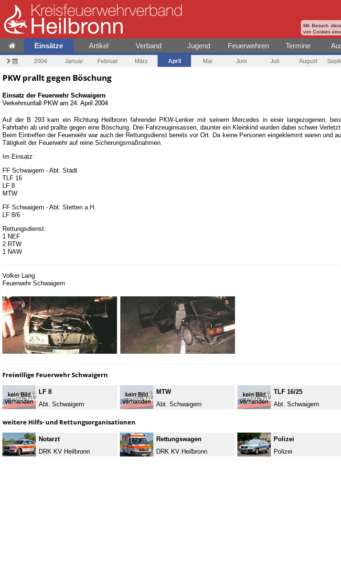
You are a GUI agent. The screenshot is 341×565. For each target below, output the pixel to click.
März (141, 61)
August (308, 61)
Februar (107, 61)
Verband (148, 46)
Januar (74, 61)
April (174, 61)
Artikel (98, 46)
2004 (40, 61)
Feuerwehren (248, 46)
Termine (298, 46)
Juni (241, 61)
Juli (274, 61)
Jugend (198, 46)
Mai (208, 61)
